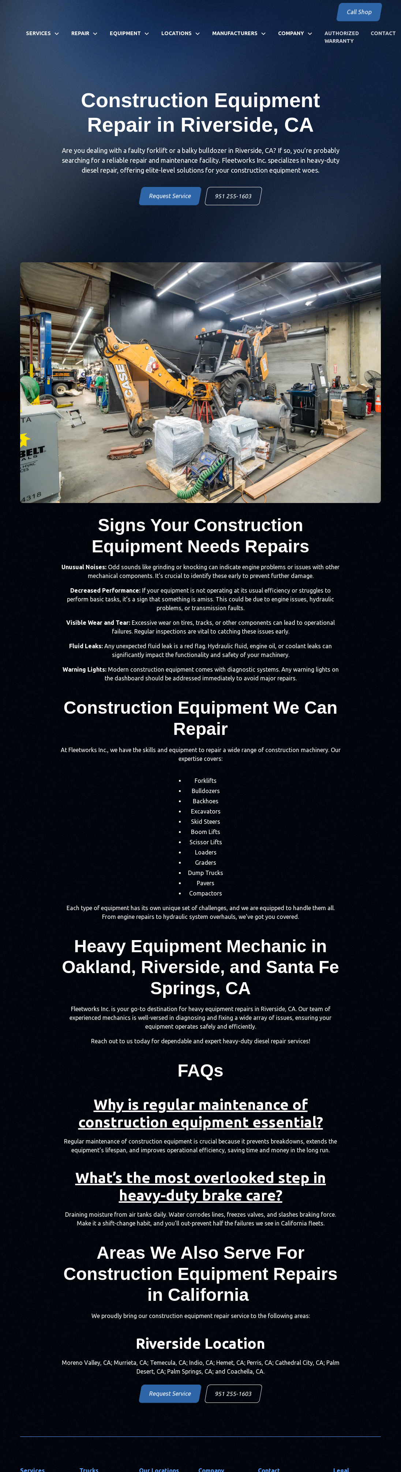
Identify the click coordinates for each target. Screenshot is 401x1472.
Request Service (170, 196)
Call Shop (359, 12)
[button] (42, 33)
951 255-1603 (233, 196)
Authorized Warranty (342, 37)
